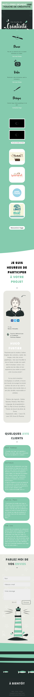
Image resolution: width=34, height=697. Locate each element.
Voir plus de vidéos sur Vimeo (18, 142)
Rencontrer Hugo (17, 228)
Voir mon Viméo (17, 56)
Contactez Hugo (17, 108)
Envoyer (26, 602)
